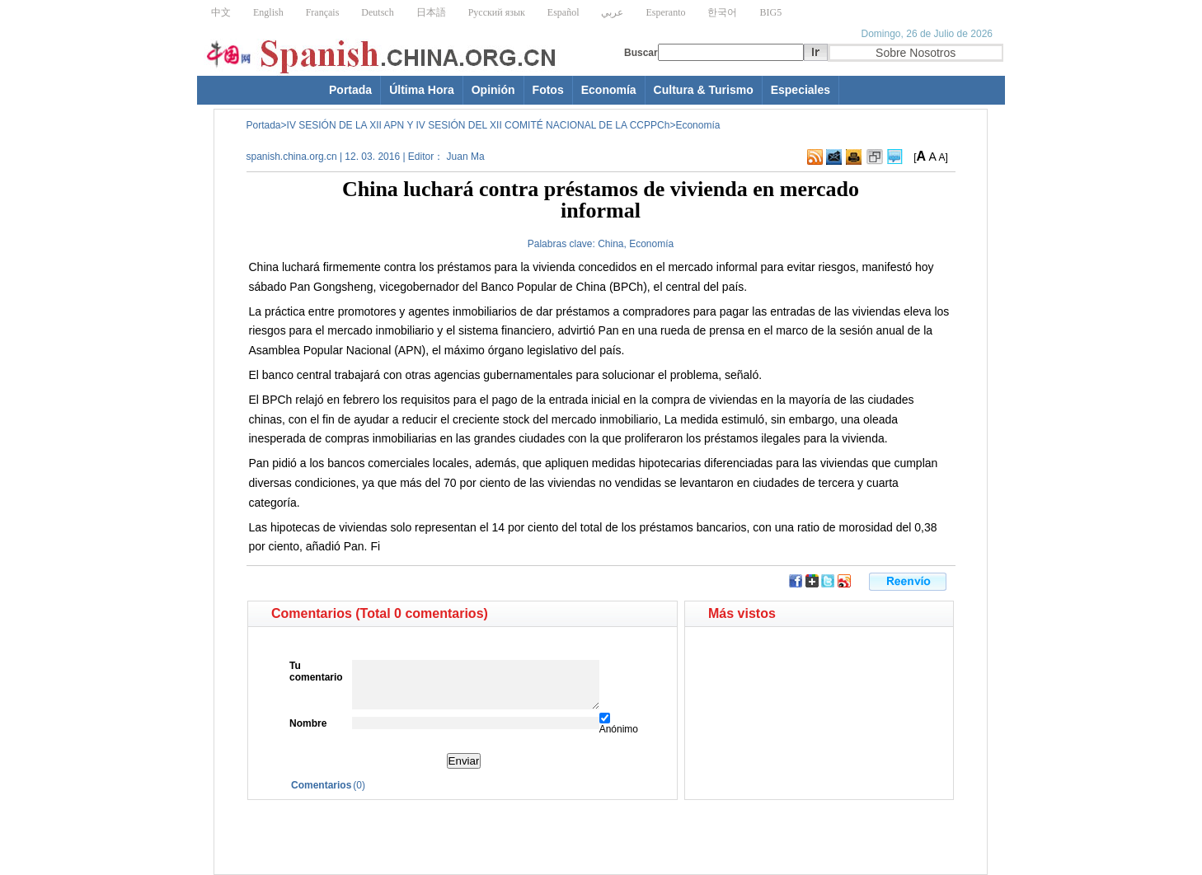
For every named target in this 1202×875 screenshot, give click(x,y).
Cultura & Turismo (704, 89)
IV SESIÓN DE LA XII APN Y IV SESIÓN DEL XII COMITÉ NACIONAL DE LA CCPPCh (478, 125)
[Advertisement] (415, 828)
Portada (350, 89)
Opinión (493, 89)
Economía (608, 89)
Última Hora (421, 89)
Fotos (548, 89)
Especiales (800, 89)
